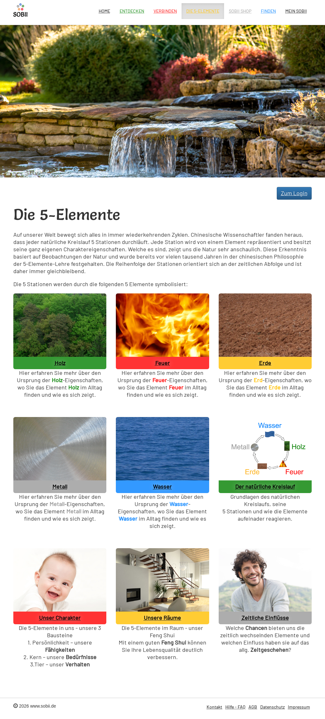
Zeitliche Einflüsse (265, 617)
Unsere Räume (162, 617)
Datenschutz (272, 706)
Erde (265, 362)
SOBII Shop (240, 11)
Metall (59, 486)
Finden (268, 11)
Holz (60, 362)
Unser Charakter (60, 617)
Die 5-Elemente (202, 11)
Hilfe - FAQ (235, 706)
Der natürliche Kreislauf (265, 486)
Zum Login (294, 192)
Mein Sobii (296, 11)
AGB (253, 706)
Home (104, 11)
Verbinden (165, 11)
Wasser (162, 486)
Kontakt (214, 706)
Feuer (162, 362)
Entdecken (132, 11)
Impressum (299, 706)
